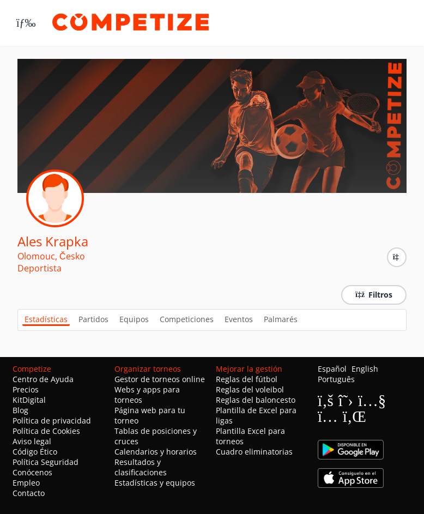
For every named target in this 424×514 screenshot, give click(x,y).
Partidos (93, 319)
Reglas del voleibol (250, 389)
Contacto (29, 493)
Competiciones (187, 319)
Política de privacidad (52, 420)
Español (332, 369)
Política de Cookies (46, 431)
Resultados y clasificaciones (140, 467)
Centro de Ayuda (43, 379)
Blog (20, 410)
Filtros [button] (373, 294)
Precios (26, 389)
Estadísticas (46, 319)
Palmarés (281, 319)
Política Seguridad (45, 462)
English (365, 369)
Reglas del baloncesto (255, 400)
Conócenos (32, 472)
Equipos (134, 319)
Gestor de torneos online (159, 379)
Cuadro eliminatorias (254, 451)
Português (336, 379)
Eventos (239, 319)
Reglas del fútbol (246, 379)
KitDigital (29, 400)
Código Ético (35, 451)
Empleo (26, 482)
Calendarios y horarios (155, 451)
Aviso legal (32, 441)
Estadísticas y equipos (154, 482)
